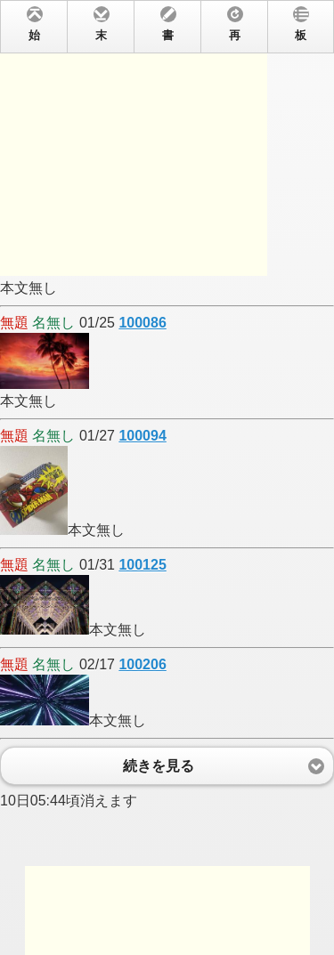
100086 (142, 322)
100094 (142, 435)
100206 (142, 664)
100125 (142, 564)
